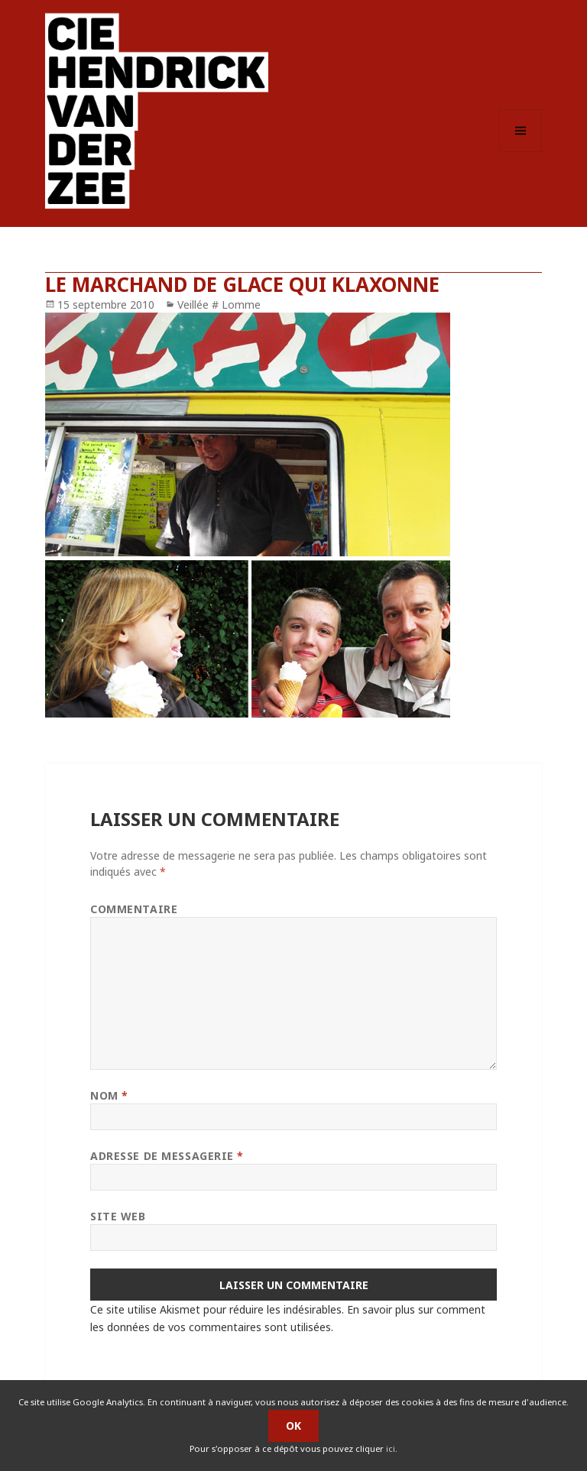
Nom (109, 1095)
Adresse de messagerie (167, 1156)
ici (390, 1448)
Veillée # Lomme (219, 304)
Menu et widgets (521, 151)
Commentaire (133, 909)
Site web (117, 1216)
